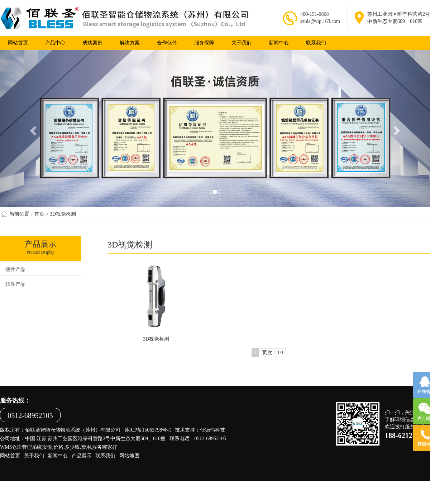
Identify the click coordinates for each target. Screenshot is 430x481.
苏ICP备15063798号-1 (147, 430)
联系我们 (316, 42)
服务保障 (204, 42)
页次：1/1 (273, 352)
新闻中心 (279, 42)
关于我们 (241, 42)
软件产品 (15, 284)
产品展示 (82, 455)
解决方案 (130, 42)
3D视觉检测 (63, 214)
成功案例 (92, 42)
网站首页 (10, 455)
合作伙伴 (167, 42)
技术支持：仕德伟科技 (200, 430)
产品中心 (55, 42)
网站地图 (129, 455)
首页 (39, 214)
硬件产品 (15, 269)
